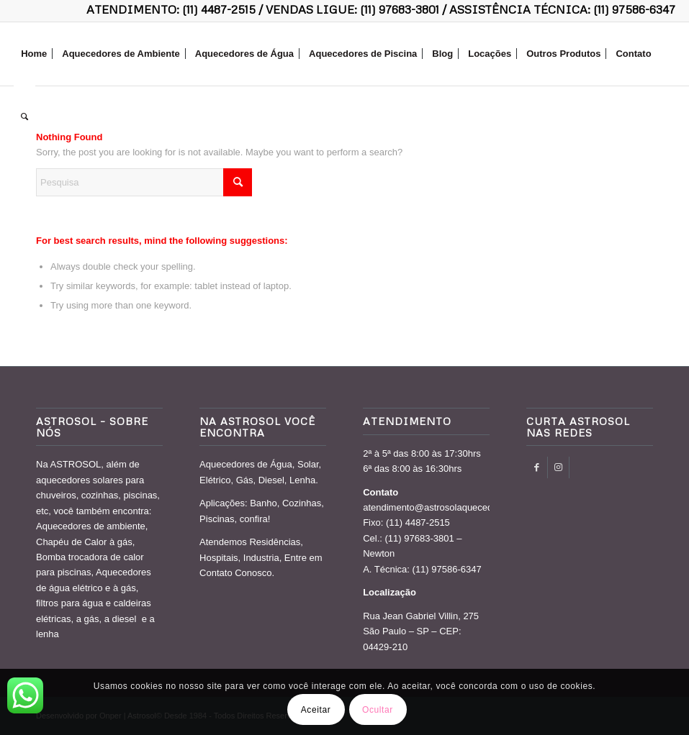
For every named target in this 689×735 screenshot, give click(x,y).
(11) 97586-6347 (634, 9)
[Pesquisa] (24, 117)
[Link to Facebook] (536, 467)
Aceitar (316, 710)
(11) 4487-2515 (219, 9)
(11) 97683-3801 (399, 9)
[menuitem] (34, 54)
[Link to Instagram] (558, 467)
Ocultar (377, 710)
